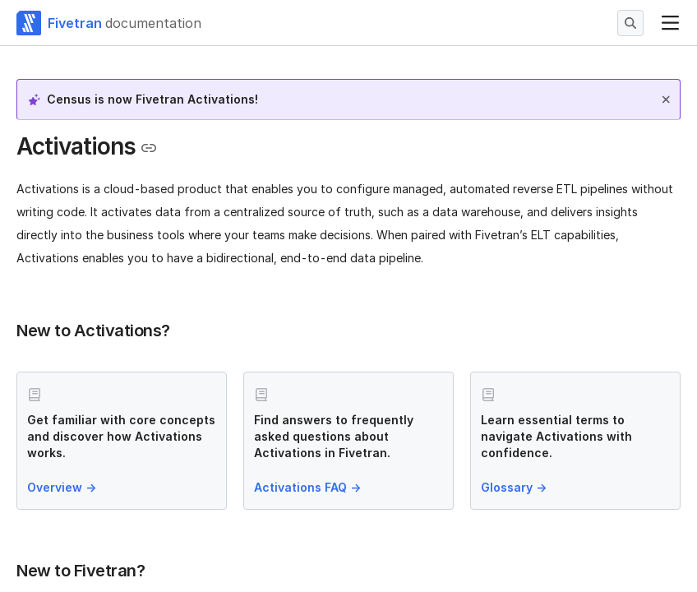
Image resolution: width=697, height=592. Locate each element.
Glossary (515, 487)
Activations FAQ (309, 487)
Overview (63, 487)
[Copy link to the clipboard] (149, 148)
